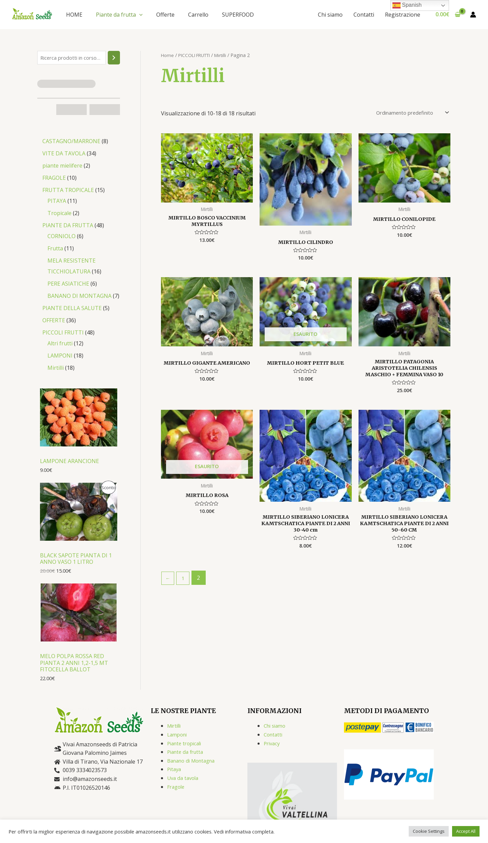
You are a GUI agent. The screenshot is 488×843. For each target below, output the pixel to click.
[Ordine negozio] (406, 113)
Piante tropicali (186, 745)
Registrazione (402, 14)
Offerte (165, 14)
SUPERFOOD (238, 14)
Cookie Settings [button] (429, 831)
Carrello (198, 14)
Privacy (273, 745)
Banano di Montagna (194, 762)
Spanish (407, 5)
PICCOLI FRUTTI (198, 55)
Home (168, 55)
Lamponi (178, 736)
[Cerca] (114, 58)
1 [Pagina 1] (184, 584)
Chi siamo (330, 14)
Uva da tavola (184, 779)
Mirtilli (228, 55)
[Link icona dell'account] (473, 15)
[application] (139, 14)
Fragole (176, 788)
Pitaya (175, 770)
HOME (74, 14)
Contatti (363, 14)
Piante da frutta (119, 14)
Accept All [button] (465, 831)
